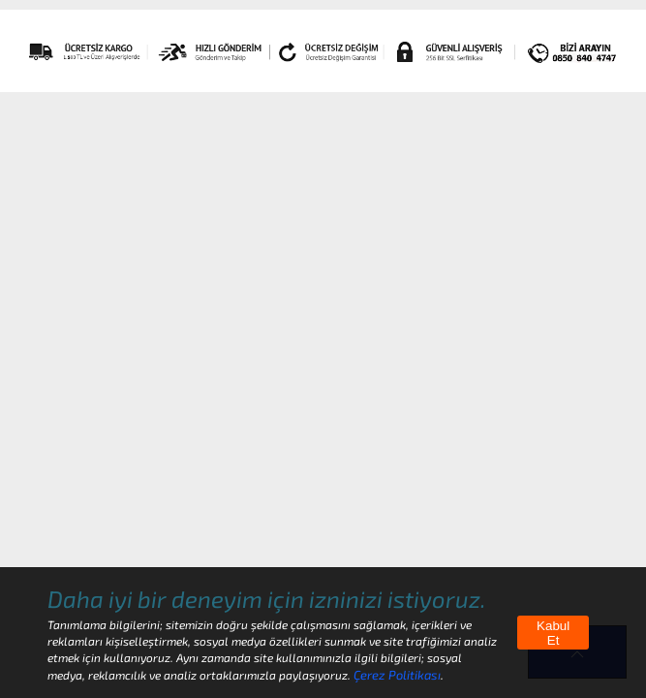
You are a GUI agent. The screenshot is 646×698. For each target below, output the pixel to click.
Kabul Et (553, 633)
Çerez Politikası (397, 674)
